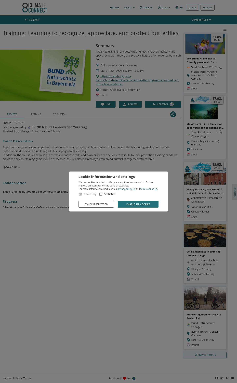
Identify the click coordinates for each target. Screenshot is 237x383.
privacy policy (126, 188)
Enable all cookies (138, 204)
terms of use (148, 188)
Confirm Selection (96, 204)
